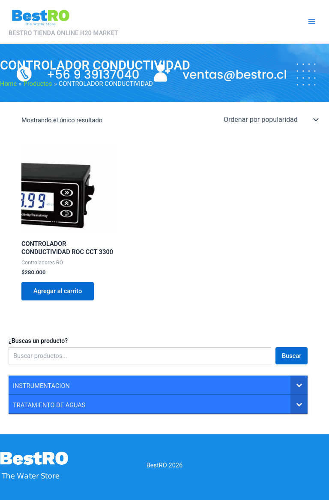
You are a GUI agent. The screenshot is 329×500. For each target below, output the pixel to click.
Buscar (291, 356)
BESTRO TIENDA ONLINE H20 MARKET (63, 33)
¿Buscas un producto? (38, 340)
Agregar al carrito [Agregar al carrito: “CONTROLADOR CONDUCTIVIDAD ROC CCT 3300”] (57, 291)
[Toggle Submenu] (299, 385)
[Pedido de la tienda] (270, 119)
